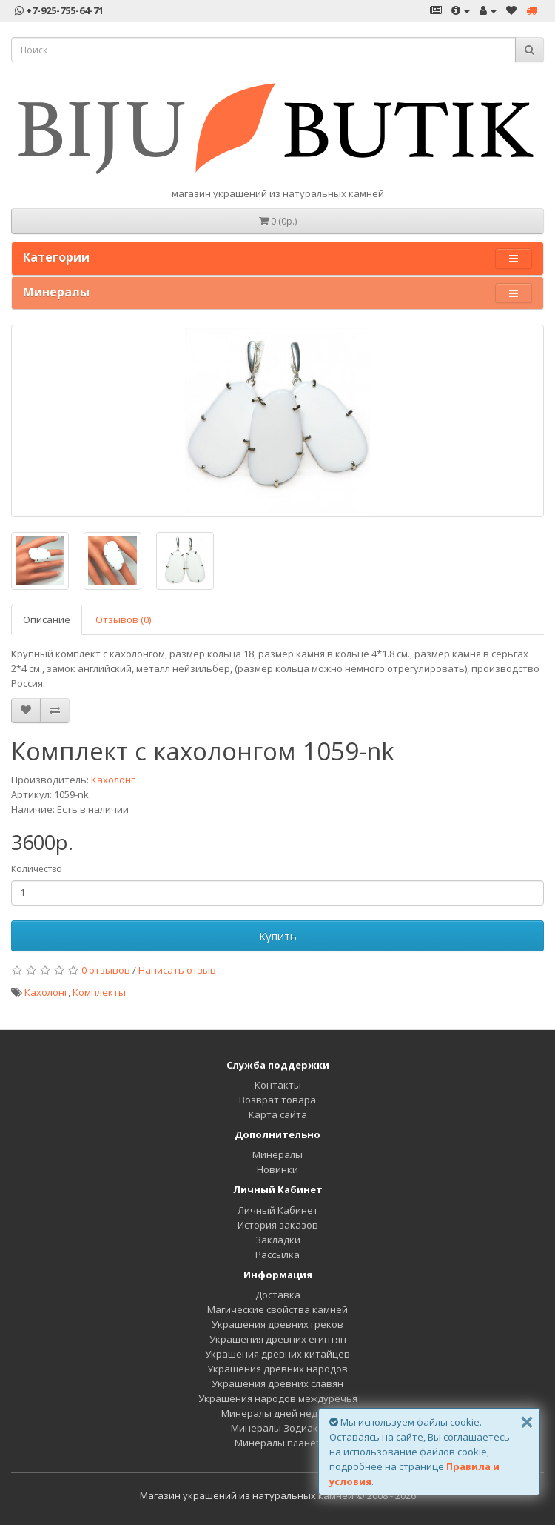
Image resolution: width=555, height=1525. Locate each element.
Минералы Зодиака (277, 1428)
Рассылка (277, 1254)
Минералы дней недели (277, 1413)
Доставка (277, 1294)
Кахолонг (113, 779)
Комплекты (99, 992)
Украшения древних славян (277, 1383)
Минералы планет (278, 1442)
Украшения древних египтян (277, 1339)
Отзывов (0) (123, 619)
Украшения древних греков (277, 1324)
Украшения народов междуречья (277, 1398)
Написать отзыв (177, 970)
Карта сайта (278, 1114)
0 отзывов (105, 970)
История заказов (278, 1225)
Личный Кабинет (278, 1210)
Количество (36, 869)
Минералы (277, 1154)
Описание (46, 619)
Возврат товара (277, 1099)
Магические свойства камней (277, 1309)
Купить (278, 935)
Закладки (277, 1239)
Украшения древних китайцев (277, 1353)
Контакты (278, 1085)
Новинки (277, 1169)
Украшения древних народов (277, 1368)
